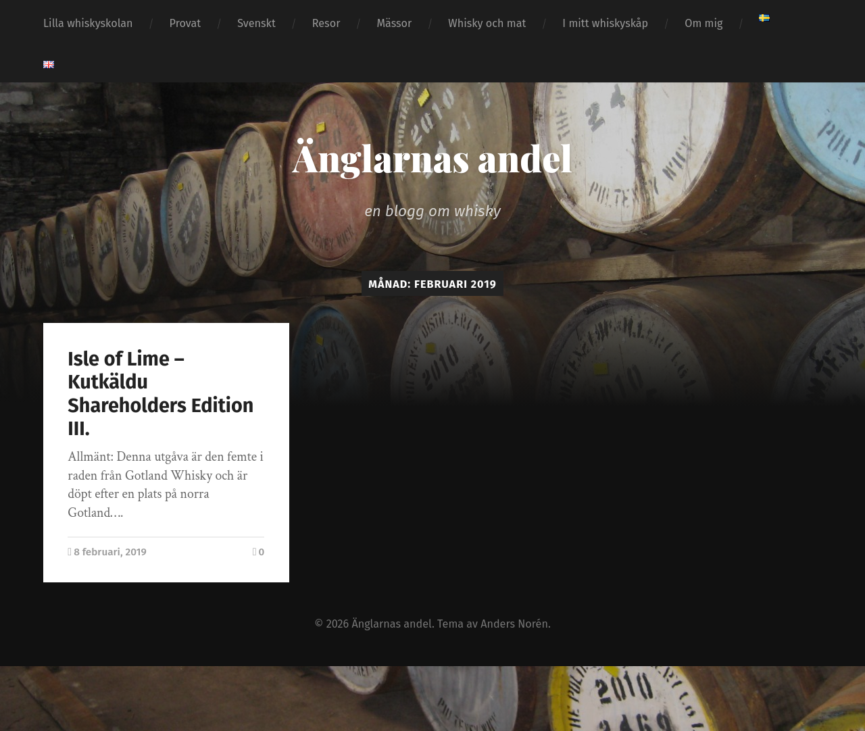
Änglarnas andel (432, 157)
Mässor (394, 23)
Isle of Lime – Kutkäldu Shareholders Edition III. (160, 394)
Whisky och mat (487, 23)
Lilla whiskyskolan (88, 23)
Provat (185, 23)
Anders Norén (514, 623)
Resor (326, 23)
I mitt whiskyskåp (605, 23)
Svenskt (256, 23)
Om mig (703, 23)
